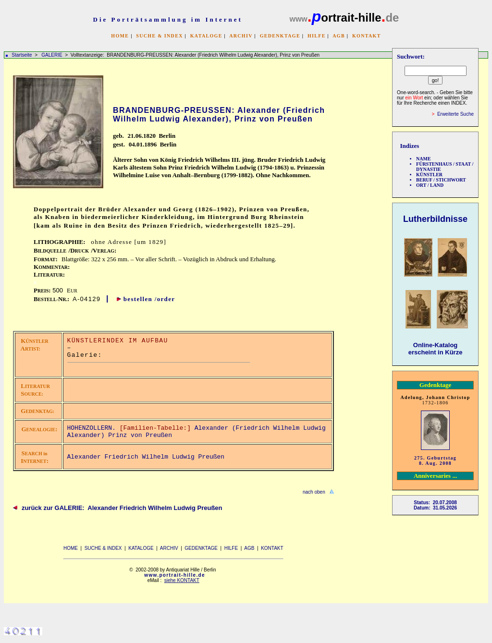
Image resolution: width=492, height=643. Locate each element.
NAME (423, 158)
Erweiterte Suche (455, 114)
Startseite (22, 55)
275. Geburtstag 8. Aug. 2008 (435, 460)
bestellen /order (149, 299)
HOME (120, 35)
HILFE (317, 35)
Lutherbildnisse (435, 219)
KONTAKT (366, 35)
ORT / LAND (429, 185)
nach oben (314, 492)
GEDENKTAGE (280, 35)
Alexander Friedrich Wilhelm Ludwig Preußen (146, 457)
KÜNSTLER (429, 174)
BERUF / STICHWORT (441, 179)
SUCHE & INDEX (159, 35)
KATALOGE (206, 35)
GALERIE (52, 55)
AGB (338, 35)
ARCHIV (240, 35)
